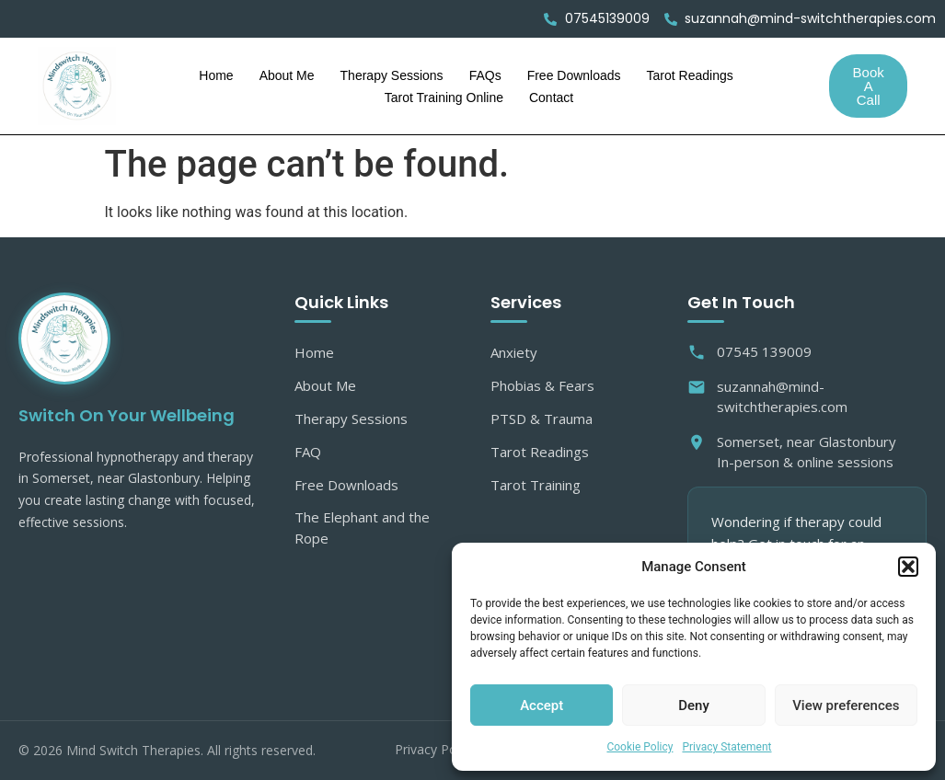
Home (216, 75)
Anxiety (513, 352)
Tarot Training (535, 485)
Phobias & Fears (542, 385)
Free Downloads (574, 75)
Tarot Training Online (444, 97)
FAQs (485, 75)
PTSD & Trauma (541, 418)
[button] (908, 566)
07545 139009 (749, 351)
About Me (287, 75)
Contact (551, 97)
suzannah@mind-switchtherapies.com (767, 397)
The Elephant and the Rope (362, 527)
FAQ (307, 451)
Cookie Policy (639, 746)
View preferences (845, 705)
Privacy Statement (726, 746)
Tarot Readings (690, 75)
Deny (693, 705)
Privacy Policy (435, 749)
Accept (541, 705)
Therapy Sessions (392, 75)
